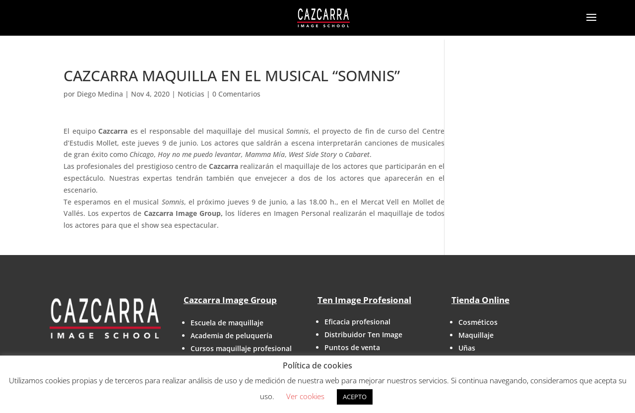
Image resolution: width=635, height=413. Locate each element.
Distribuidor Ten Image (363, 334)
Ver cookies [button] (305, 396)
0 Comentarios (236, 94)
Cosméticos (478, 322)
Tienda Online (480, 300)
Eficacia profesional (357, 321)
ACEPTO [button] (355, 396)
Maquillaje (476, 335)
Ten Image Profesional (364, 300)
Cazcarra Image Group (230, 300)
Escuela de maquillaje (226, 322)
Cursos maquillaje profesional (241, 348)
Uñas (466, 348)
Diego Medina (100, 94)
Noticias (191, 94)
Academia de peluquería (231, 335)
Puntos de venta (352, 347)
